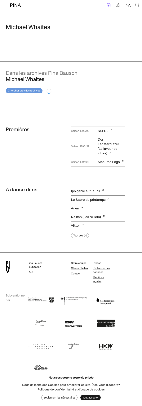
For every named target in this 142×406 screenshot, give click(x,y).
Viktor (75, 225)
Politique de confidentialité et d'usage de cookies (71, 389)
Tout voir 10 (80, 235)
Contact (75, 273)
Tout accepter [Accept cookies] (90, 397)
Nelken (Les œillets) (86, 217)
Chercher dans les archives (24, 90)
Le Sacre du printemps (88, 199)
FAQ (30, 272)
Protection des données (101, 270)
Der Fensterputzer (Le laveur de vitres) (108, 146)
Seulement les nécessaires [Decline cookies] (59, 397)
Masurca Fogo (109, 162)
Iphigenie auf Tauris (85, 191)
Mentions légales (98, 279)
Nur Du (103, 130)
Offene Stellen (79, 268)
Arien (75, 208)
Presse (97, 263)
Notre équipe (79, 263)
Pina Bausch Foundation (35, 265)
